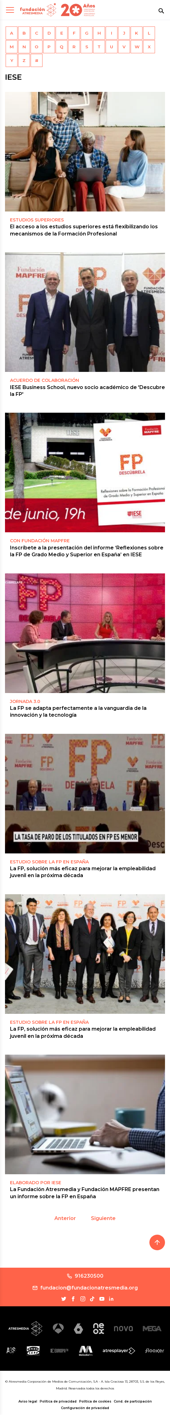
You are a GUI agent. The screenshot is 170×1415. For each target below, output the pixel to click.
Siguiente (103, 1218)
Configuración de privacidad (85, 1408)
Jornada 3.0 (25, 701)
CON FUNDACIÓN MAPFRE (40, 541)
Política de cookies (95, 1401)
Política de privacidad (58, 1401)
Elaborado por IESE (35, 1182)
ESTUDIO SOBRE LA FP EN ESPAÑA (49, 862)
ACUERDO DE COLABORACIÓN (44, 380)
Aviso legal (27, 1401)
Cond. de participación (133, 1401)
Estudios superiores (37, 220)
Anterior (65, 1218)
